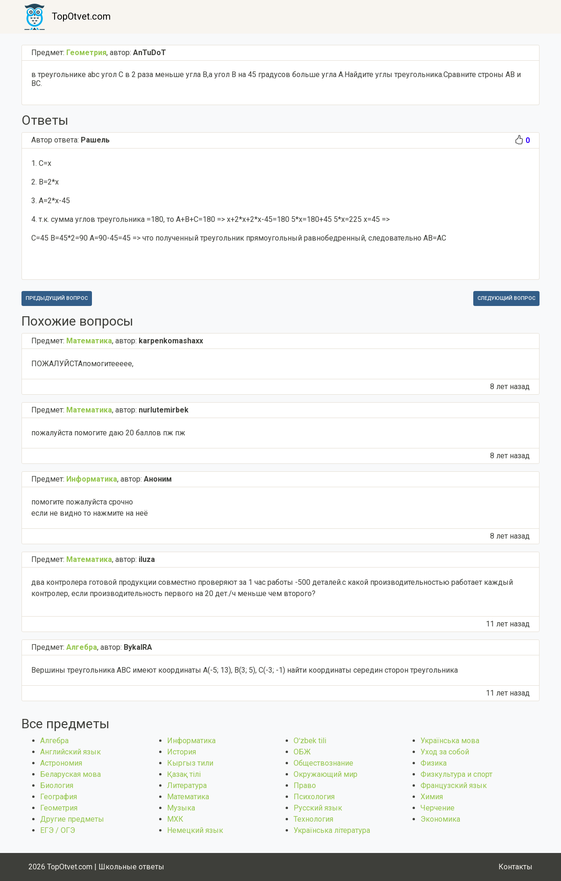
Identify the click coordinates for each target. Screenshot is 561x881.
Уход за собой (445, 751)
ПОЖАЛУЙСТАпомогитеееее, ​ (83, 363)
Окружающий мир (326, 774)
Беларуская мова (70, 774)
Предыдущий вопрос (57, 298)
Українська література (332, 830)
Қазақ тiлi (184, 774)
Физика (434, 763)
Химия (432, 796)
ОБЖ (302, 751)
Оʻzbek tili (310, 740)
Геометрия (58, 807)
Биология (56, 785)
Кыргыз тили (190, 763)
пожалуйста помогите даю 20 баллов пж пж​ (108, 432)
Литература (187, 785)
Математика (188, 796)
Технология (313, 819)
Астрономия (61, 763)
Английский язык (70, 751)
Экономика (440, 819)
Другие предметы (72, 819)
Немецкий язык (195, 830)
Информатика (191, 740)
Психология (314, 796)
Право (305, 785)
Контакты (515, 866)
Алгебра (54, 740)
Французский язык (454, 785)
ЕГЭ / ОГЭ (57, 830)
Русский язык (318, 807)
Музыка (181, 807)
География (58, 796)
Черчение (438, 807)
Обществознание (323, 763)
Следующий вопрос (506, 298)
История (181, 751)
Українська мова (450, 740)
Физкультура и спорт (456, 774)
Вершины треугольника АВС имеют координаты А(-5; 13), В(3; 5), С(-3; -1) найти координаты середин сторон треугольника (244, 670)
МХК (175, 819)
